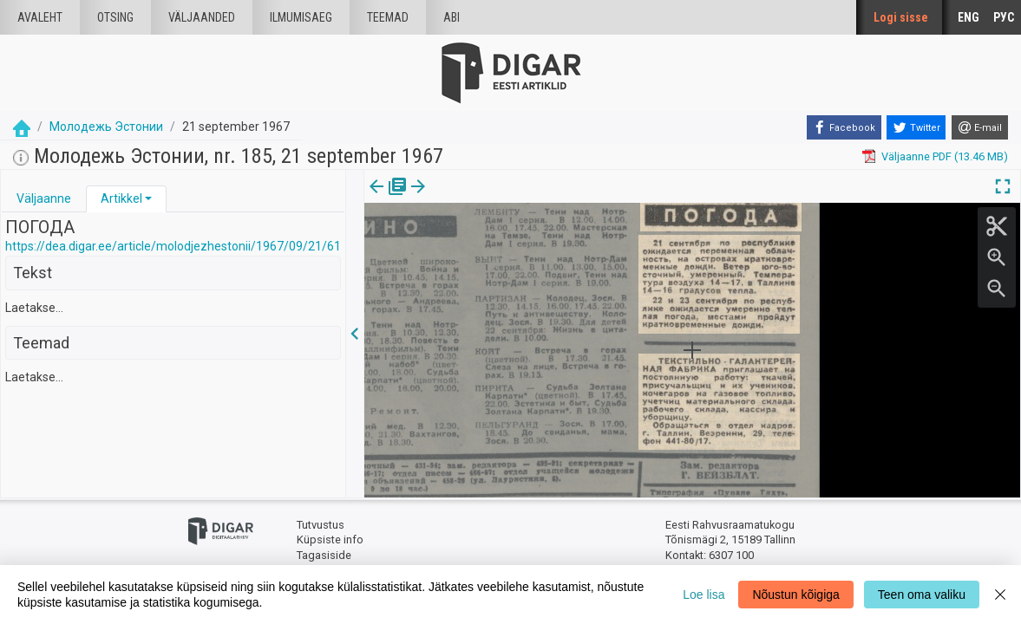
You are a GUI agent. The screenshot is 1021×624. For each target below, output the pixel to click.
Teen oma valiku (921, 594)
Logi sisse (901, 17)
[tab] (44, 198)
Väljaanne (43, 198)
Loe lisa (703, 594)
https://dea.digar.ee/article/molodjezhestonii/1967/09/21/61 (173, 246)
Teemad (388, 17)
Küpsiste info (330, 539)
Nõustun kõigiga (795, 594)
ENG (968, 17)
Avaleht (39, 17)
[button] (148, 198)
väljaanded (201, 17)
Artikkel (121, 198)
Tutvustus (320, 524)
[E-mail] (980, 127)
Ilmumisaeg (301, 17)
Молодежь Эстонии (106, 126)
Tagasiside (324, 555)
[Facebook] (844, 127)
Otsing (115, 17)
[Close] (1000, 594)
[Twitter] (916, 127)
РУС (1003, 17)
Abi (451, 17)
